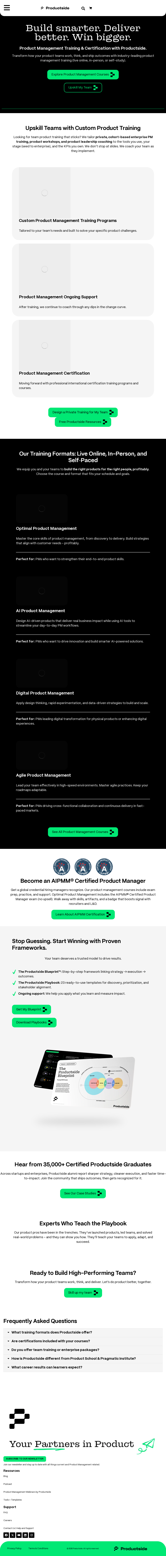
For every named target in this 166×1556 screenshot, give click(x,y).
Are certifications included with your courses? (51, 1341)
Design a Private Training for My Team (83, 412)
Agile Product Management (43, 775)
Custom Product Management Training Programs (68, 221)
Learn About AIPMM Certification (83, 914)
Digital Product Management (45, 693)
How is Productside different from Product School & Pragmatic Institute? (74, 1358)
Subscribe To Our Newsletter (24, 1459)
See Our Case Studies (83, 1193)
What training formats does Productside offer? (52, 1332)
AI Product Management (40, 611)
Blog (5, 1476)
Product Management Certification (54, 373)
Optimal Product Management (46, 529)
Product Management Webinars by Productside (27, 1492)
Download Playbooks (34, 1022)
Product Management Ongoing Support (58, 297)
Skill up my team (83, 1292)
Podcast (7, 1484)
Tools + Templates (12, 1500)
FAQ (5, 1513)
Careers (7, 1520)
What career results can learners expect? (47, 1367)
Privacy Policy (14, 1548)
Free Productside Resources (83, 421)
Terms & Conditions (38, 1548)
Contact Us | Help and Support (18, 1528)
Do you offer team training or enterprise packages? (55, 1350)
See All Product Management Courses (83, 832)
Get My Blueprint (31, 1009)
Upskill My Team (83, 87)
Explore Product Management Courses (83, 74)
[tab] (83, 1332)
